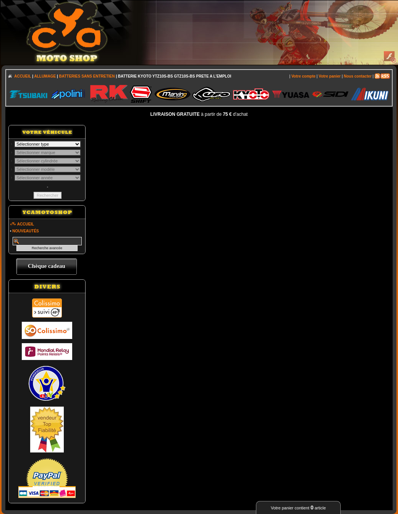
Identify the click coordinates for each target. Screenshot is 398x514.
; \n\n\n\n (47, 144)
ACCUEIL (22, 76)
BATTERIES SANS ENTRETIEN (87, 76)
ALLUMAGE (45, 76)
